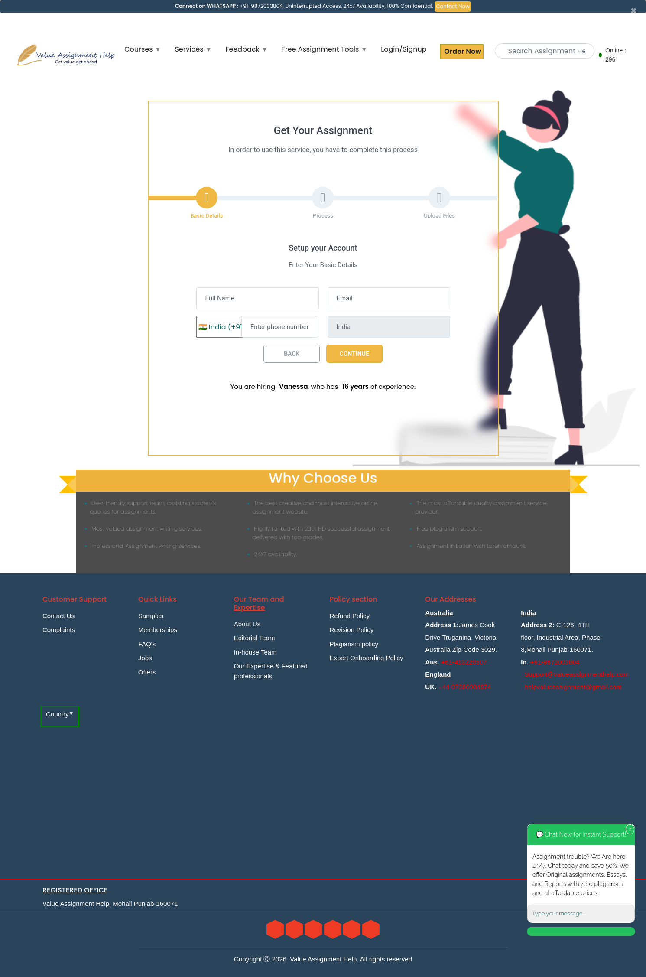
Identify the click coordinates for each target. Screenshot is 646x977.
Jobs (145, 657)
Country (57, 714)
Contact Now (453, 6)
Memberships (157, 629)
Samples (150, 615)
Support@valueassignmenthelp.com (576, 674)
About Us (247, 624)
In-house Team (255, 652)
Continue (354, 353)
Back (291, 353)
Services (189, 49)
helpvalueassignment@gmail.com (573, 686)
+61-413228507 (464, 662)
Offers (147, 672)
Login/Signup (403, 49)
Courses (138, 49)
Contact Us (58, 615)
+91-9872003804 (555, 662)
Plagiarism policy (353, 644)
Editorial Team (254, 638)
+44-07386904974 (464, 686)
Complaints (58, 629)
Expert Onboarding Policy (366, 657)
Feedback (242, 49)
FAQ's (147, 644)
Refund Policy (349, 615)
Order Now (461, 51)
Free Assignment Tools (320, 49)
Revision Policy (351, 629)
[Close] (634, 10)
